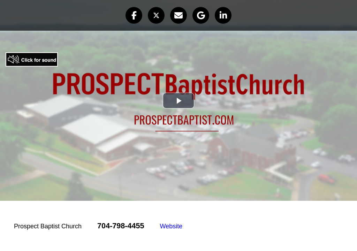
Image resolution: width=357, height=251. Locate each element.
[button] (134, 15)
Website (171, 226)
